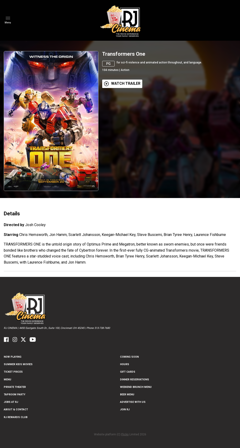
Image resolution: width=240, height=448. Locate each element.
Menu (7, 379)
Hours (124, 364)
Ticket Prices (13, 371)
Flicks (125, 434)
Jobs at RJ (11, 402)
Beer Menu (127, 394)
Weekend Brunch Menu (136, 387)
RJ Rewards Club (15, 417)
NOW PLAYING (12, 356)
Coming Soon (129, 356)
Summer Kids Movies (18, 364)
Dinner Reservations (134, 379)
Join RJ (125, 409)
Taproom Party (14, 394)
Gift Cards (127, 371)
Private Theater (15, 387)
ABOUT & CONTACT (16, 409)
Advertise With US (133, 402)
